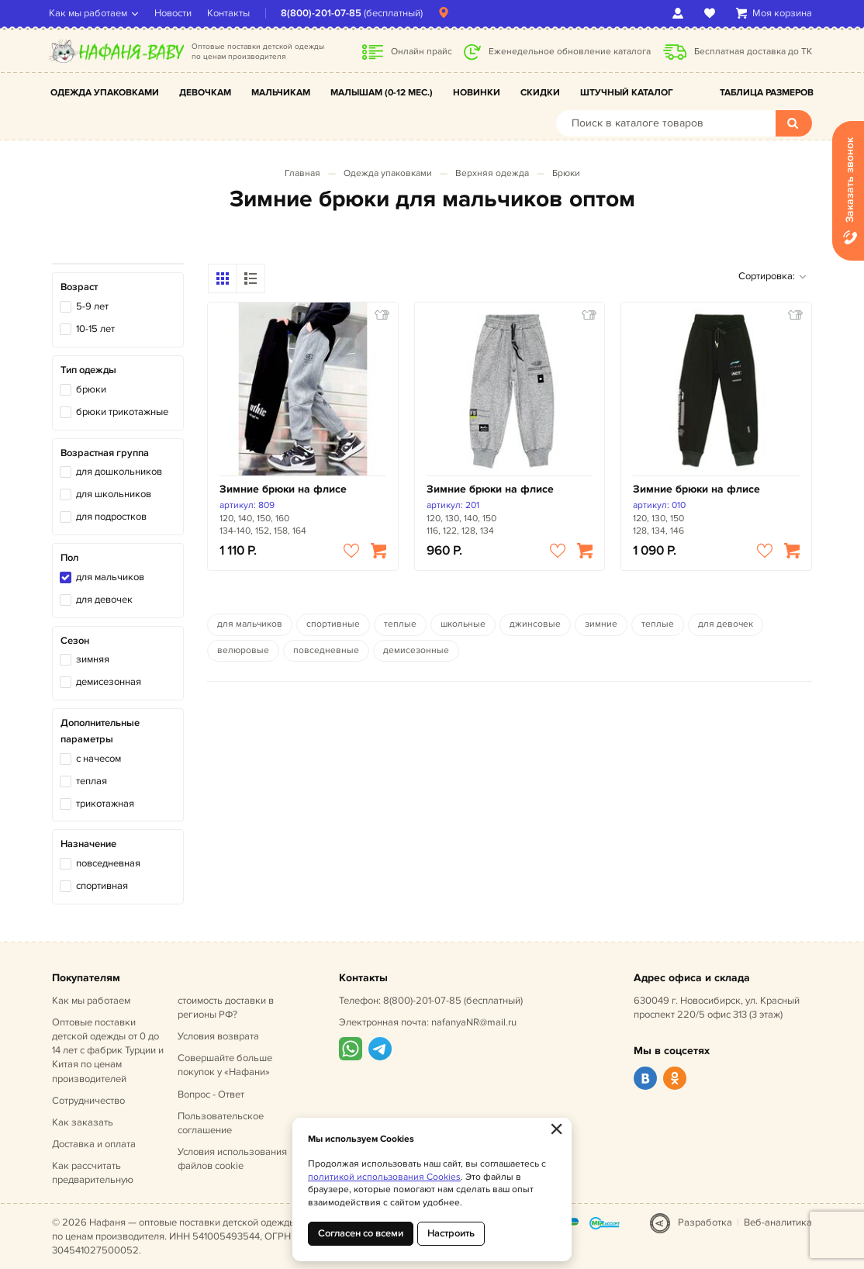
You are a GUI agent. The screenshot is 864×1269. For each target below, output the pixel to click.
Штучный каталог (626, 93)
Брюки (566, 173)
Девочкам (205, 93)
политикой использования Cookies (384, 1177)
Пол (69, 558)
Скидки (540, 93)
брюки (91, 389)
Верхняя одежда (492, 173)
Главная (302, 173)
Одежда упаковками (104, 93)
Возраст (79, 287)
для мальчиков (110, 577)
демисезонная (108, 682)
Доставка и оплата (94, 1144)
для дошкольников (119, 471)
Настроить (451, 1233)
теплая (91, 781)
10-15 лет (95, 329)
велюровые (243, 650)
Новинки (476, 93)
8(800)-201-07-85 (324, 13)
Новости (176, 13)
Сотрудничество (88, 1100)
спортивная (102, 886)
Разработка (705, 1222)
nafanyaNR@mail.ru (474, 1022)
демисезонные (416, 650)
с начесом (98, 758)
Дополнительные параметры (100, 731)
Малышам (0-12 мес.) (381, 93)
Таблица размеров (767, 93)
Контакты (231, 13)
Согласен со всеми (360, 1233)
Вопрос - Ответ (211, 1094)
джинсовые (535, 624)
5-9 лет (92, 306)
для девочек (104, 599)
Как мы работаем (91, 13)
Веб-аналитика (778, 1222)
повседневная (108, 863)
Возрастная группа (104, 453)
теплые (400, 624)
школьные (463, 624)
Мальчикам (280, 93)
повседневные (326, 650)
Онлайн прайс (421, 51)
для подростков (111, 516)
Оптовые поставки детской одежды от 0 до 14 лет (108, 1050)
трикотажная (105, 803)
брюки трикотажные (122, 412)
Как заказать (82, 1122)
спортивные (333, 624)
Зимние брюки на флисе (283, 489)
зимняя (92, 659)
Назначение (88, 844)
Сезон (74, 640)
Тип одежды (88, 370)
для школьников (113, 494)
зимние (601, 624)
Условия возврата (218, 1036)
